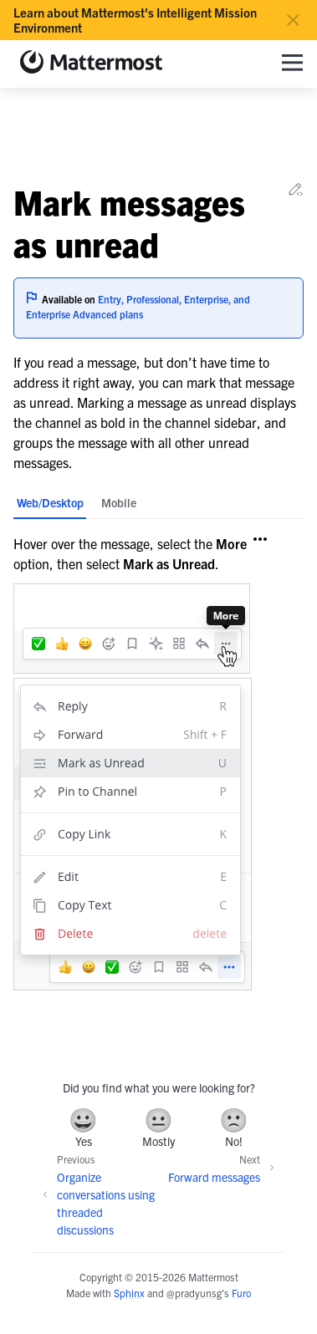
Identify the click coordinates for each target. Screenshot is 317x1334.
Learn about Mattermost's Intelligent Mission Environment (135, 20)
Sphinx (129, 1292)
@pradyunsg (194, 1292)
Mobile (118, 502)
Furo (241, 1292)
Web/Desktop (50, 502)
